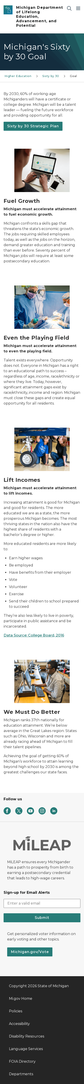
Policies (15, 1011)
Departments (21, 1074)
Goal (73, 76)
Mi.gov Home (20, 998)
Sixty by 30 (50, 76)
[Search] (69, 8)
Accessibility (19, 1024)
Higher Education (18, 76)
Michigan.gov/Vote (30, 952)
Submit (42, 918)
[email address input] (42, 903)
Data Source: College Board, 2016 (34, 635)
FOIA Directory (22, 1061)
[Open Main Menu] (78, 8)
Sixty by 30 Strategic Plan (33, 126)
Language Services (26, 1049)
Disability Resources (26, 1036)
